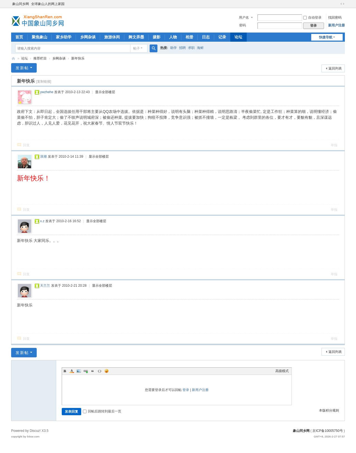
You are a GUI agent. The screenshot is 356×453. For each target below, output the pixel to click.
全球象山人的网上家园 (48, 4)
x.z (42, 221)
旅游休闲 (112, 37)
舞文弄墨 (136, 37)
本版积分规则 (329, 410)
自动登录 (312, 17)
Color (72, 371)
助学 (173, 48)
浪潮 (43, 157)
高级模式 (282, 371)
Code (99, 371)
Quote (92, 371)
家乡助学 (63, 37)
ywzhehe (46, 92)
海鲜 (200, 48)
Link (85, 371)
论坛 (238, 37)
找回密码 (335, 17)
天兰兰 (45, 286)
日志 (206, 37)
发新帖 (22, 68)
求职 (191, 48)
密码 (242, 25)
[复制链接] (43, 81)
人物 (173, 37)
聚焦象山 (39, 37)
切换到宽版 (342, 3)
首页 (19, 37)
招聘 (182, 48)
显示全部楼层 (105, 92)
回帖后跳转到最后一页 (102, 411)
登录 (185, 390)
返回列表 (335, 68)
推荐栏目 (40, 58)
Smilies (106, 371)
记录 (222, 37)
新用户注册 (336, 25)
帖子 (136, 48)
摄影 (156, 37)
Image (78, 371)
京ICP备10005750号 (327, 431)
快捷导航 (325, 37)
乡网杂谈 (88, 37)
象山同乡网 (20, 4)
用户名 (244, 17)
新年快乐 (78, 58)
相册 (189, 37)
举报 (334, 145)
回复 (26, 145)
